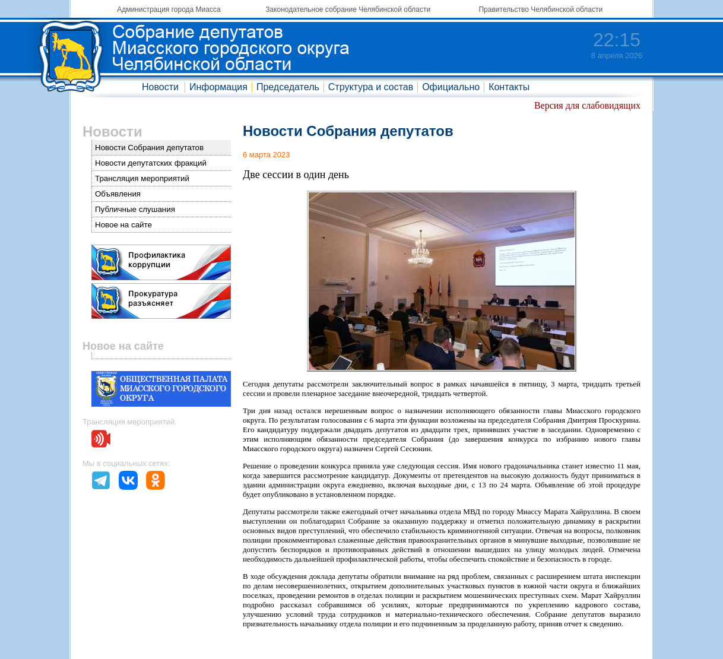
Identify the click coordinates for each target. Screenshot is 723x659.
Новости (160, 87)
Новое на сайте (123, 224)
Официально (451, 87)
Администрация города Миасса (168, 9)
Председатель (287, 87)
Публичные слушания (135, 209)
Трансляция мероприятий (142, 178)
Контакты (509, 87)
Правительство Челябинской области (540, 9)
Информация (218, 87)
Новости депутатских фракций (151, 163)
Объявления (118, 193)
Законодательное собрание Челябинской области (347, 9)
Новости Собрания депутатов (149, 147)
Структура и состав (370, 87)
